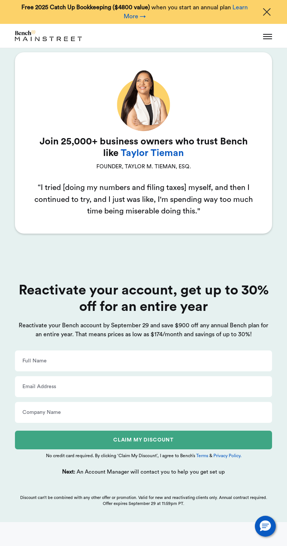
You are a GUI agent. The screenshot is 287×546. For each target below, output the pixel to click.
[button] (265, 526)
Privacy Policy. (227, 455)
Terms (202, 455)
